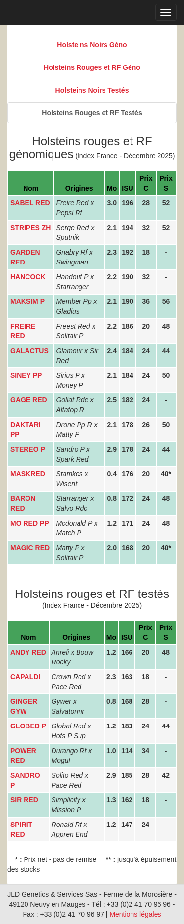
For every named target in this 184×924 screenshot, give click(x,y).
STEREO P (27, 449)
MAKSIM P (27, 301)
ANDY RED (28, 652)
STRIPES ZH (30, 227)
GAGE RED (28, 400)
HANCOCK (28, 277)
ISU (127, 188)
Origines (79, 188)
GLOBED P (28, 726)
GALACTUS (29, 351)
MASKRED (27, 474)
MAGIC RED (30, 548)
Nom (30, 188)
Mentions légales (135, 914)
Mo (112, 188)
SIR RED (24, 800)
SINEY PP (26, 375)
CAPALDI (25, 677)
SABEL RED (30, 203)
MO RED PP (29, 523)
